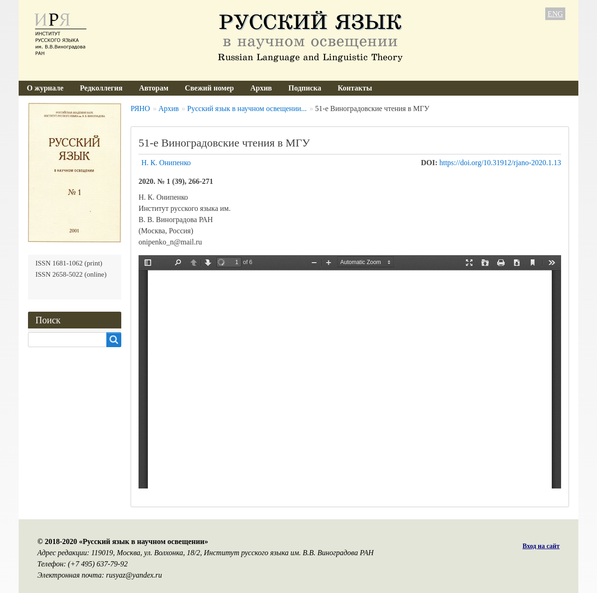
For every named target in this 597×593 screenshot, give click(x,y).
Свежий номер (209, 88)
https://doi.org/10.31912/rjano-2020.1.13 (500, 163)
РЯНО (140, 108)
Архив (261, 88)
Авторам (153, 88)
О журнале (45, 88)
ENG (555, 14)
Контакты (355, 88)
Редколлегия (101, 88)
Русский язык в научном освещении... (246, 108)
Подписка (304, 88)
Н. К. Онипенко (166, 163)
